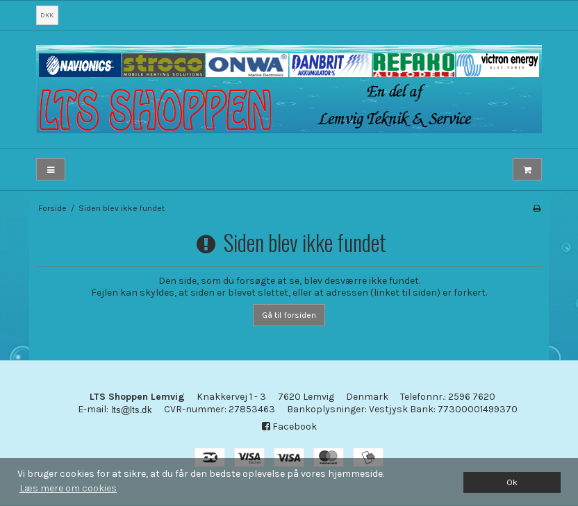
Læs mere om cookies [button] (68, 488)
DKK (46, 14)
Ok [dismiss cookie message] (512, 482)
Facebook (289, 426)
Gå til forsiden (289, 315)
